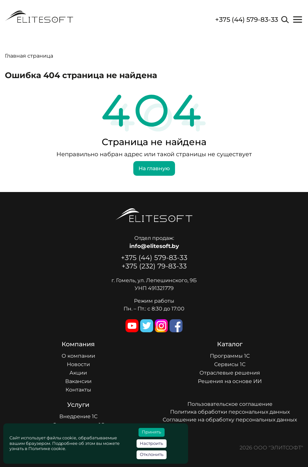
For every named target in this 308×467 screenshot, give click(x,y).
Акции (78, 373)
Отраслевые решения (229, 373)
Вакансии (78, 381)
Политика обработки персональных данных (230, 412)
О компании (78, 356)
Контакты (78, 390)
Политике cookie (46, 448)
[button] (297, 19)
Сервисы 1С (229, 364)
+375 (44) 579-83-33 (246, 19)
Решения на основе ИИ (230, 381)
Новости (78, 364)
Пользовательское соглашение (229, 404)
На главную (154, 168)
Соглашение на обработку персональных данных (230, 420)
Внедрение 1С (78, 416)
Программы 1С (230, 356)
